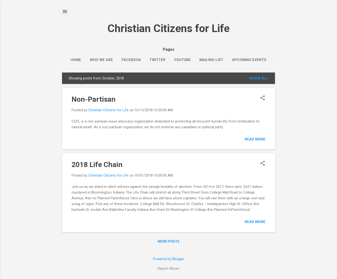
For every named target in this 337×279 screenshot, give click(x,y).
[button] (262, 98)
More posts (169, 241)
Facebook (131, 60)
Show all (258, 78)
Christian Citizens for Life (168, 28)
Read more (255, 139)
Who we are (101, 60)
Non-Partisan (94, 99)
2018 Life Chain (97, 164)
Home (76, 60)
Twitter (157, 60)
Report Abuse (168, 268)
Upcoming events (249, 60)
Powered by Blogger (168, 259)
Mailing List (211, 60)
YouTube (182, 60)
